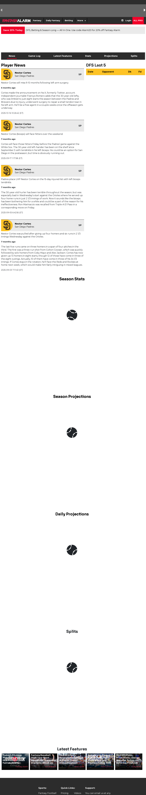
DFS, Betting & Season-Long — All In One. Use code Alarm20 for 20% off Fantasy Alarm (73, 30)
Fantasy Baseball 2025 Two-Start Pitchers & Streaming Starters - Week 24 (43, 759)
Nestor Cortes (23, 73)
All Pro (138, 20)
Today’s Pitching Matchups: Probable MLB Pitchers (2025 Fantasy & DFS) (14, 759)
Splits (134, 56)
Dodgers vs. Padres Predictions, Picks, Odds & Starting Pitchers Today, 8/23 (99, 759)
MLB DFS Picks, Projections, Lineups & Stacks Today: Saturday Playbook (128, 759)
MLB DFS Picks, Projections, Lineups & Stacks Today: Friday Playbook (71, 759)
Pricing (64, 793)
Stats (88, 56)
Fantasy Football (47, 793)
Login (128, 20)
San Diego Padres (24, 76)
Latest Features (63, 56)
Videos (77, 793)
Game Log (34, 56)
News (12, 56)
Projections (111, 56)
